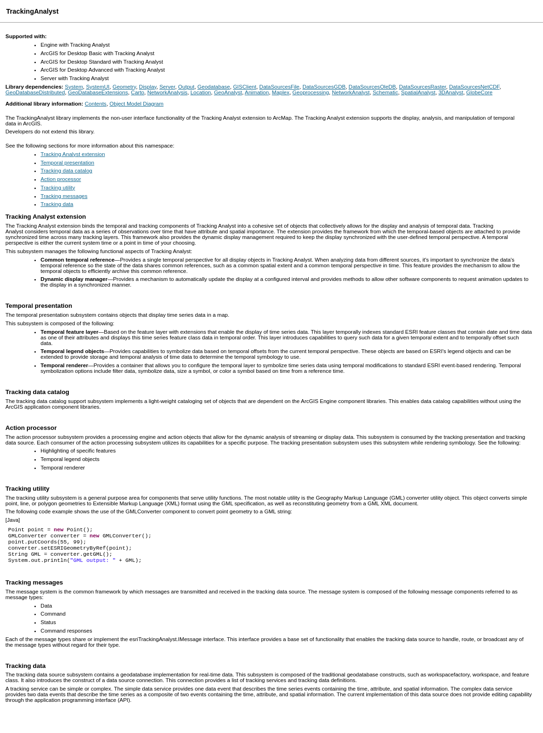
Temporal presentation (67, 162)
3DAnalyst (450, 92)
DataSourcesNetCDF (474, 87)
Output (186, 87)
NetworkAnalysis (167, 92)
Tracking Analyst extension (73, 154)
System (74, 87)
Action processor (61, 179)
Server (167, 87)
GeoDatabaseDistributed (35, 92)
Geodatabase (213, 87)
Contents (96, 104)
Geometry (124, 87)
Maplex (280, 92)
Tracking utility (58, 187)
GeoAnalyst (228, 92)
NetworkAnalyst (351, 92)
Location (200, 92)
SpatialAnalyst (418, 92)
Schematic (385, 92)
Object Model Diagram (136, 104)
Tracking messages (64, 196)
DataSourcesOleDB (372, 87)
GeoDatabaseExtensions (98, 92)
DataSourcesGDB (324, 87)
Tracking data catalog (66, 170)
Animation (257, 92)
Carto (137, 92)
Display (147, 87)
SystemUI (97, 87)
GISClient (244, 87)
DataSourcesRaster (422, 87)
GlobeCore (479, 92)
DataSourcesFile (279, 87)
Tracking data (57, 204)
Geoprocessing (310, 92)
